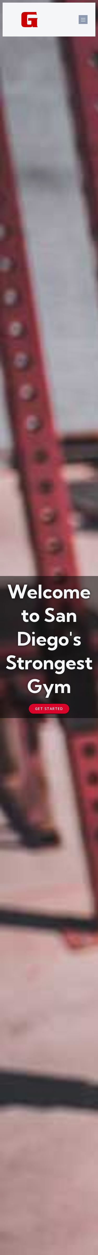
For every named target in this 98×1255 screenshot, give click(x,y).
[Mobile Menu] (83, 19)
